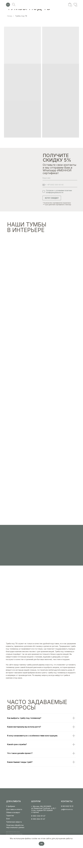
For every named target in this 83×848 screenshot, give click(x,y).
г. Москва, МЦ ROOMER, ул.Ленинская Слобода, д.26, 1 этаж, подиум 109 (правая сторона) (43, 809)
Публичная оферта (14, 822)
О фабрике (10, 806)
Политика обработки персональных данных (15, 826)
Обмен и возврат (13, 812)
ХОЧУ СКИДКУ (52, 198)
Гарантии (10, 815)
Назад (9, 16)
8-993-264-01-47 (38, 819)
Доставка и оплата (14, 809)
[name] (60, 178)
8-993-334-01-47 (38, 816)
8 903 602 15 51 (67, 806)
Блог (8, 819)
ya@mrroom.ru (67, 809)
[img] (41, 4)
